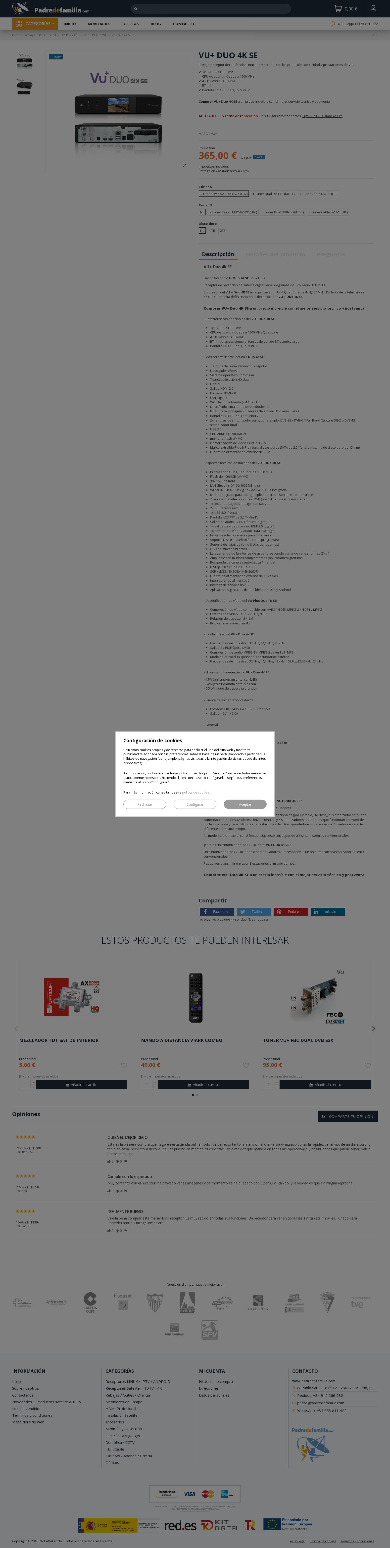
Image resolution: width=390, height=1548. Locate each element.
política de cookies (195, 792)
